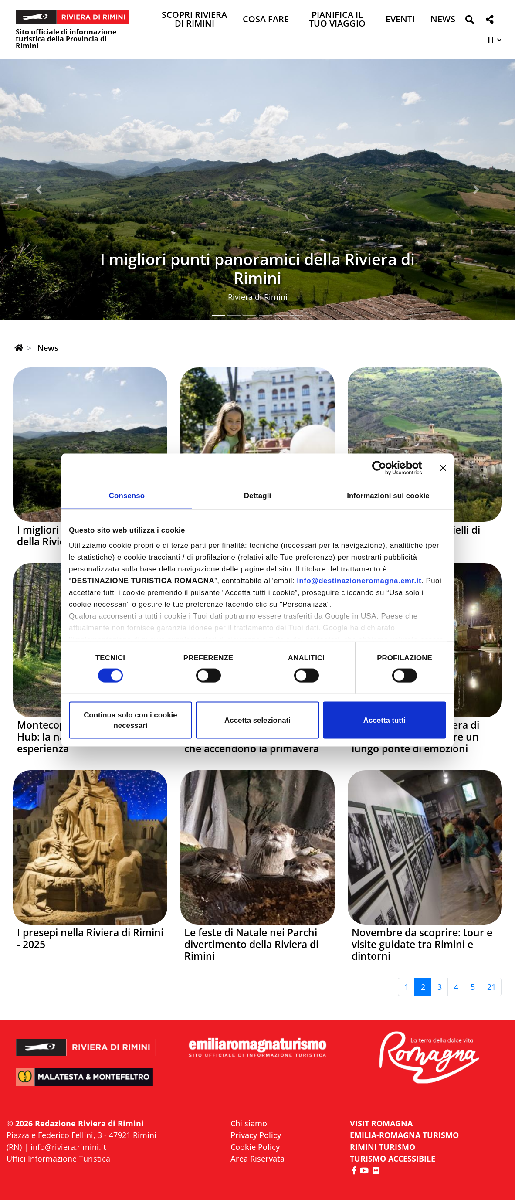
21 (491, 987)
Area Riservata (257, 1158)
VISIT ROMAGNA (381, 1123)
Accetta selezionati (257, 720)
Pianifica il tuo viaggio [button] (337, 19)
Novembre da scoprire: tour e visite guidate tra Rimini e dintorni (422, 944)
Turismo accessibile (392, 1158)
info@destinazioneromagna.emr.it (359, 581)
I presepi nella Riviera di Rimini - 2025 (90, 938)
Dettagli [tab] (257, 495)
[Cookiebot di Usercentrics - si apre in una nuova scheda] (384, 468)
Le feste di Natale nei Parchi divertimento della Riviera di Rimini (251, 944)
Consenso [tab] (127, 495)
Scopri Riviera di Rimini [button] (194, 19)
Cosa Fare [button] (266, 20)
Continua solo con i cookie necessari (130, 719)
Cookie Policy (255, 1147)
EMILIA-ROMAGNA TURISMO (404, 1135)
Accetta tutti (384, 720)
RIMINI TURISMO (382, 1147)
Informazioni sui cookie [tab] (388, 495)
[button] (469, 21)
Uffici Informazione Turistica (58, 1158)
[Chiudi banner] (443, 468)
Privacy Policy (255, 1135)
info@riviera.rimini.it (68, 1147)
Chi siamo (248, 1123)
